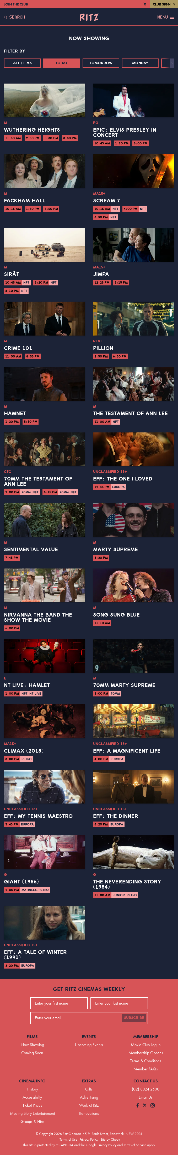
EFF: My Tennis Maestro (38, 816)
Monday (140, 63)
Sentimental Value (31, 549)
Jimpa (101, 274)
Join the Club (16, 4)
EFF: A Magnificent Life (126, 751)
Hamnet (15, 413)
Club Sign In (164, 4)
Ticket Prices (32, 1105)
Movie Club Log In (146, 1044)
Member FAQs (145, 1069)
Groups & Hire (32, 1121)
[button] (172, 63)
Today (62, 63)
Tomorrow (101, 63)
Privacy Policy (88, 1139)
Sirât (11, 274)
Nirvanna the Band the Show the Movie (38, 617)
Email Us (146, 1097)
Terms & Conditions (145, 1061)
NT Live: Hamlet (27, 685)
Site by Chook (110, 1139)
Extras (89, 1081)
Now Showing (32, 1044)
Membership (145, 1036)
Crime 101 (18, 348)
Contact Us (145, 1081)
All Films (22, 63)
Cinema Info (32, 1081)
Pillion (103, 348)
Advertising (89, 1097)
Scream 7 (106, 200)
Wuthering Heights (32, 130)
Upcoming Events (89, 1044)
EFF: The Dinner (115, 816)
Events (89, 1036)
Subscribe (134, 1018)
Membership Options (145, 1053)
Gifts (89, 1089)
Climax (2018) (24, 751)
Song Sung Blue (116, 615)
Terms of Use (68, 1139)
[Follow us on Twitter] (145, 1106)
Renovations (89, 1113)
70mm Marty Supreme (124, 685)
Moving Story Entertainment (32, 1113)
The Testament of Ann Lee (130, 413)
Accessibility (32, 1097)
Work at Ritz (89, 1105)
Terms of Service (134, 1144)
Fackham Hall (24, 200)
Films (32, 1036)
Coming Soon (32, 1053)
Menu (165, 17)
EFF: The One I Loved (122, 479)
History (32, 1089)
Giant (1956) (21, 881)
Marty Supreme (115, 549)
